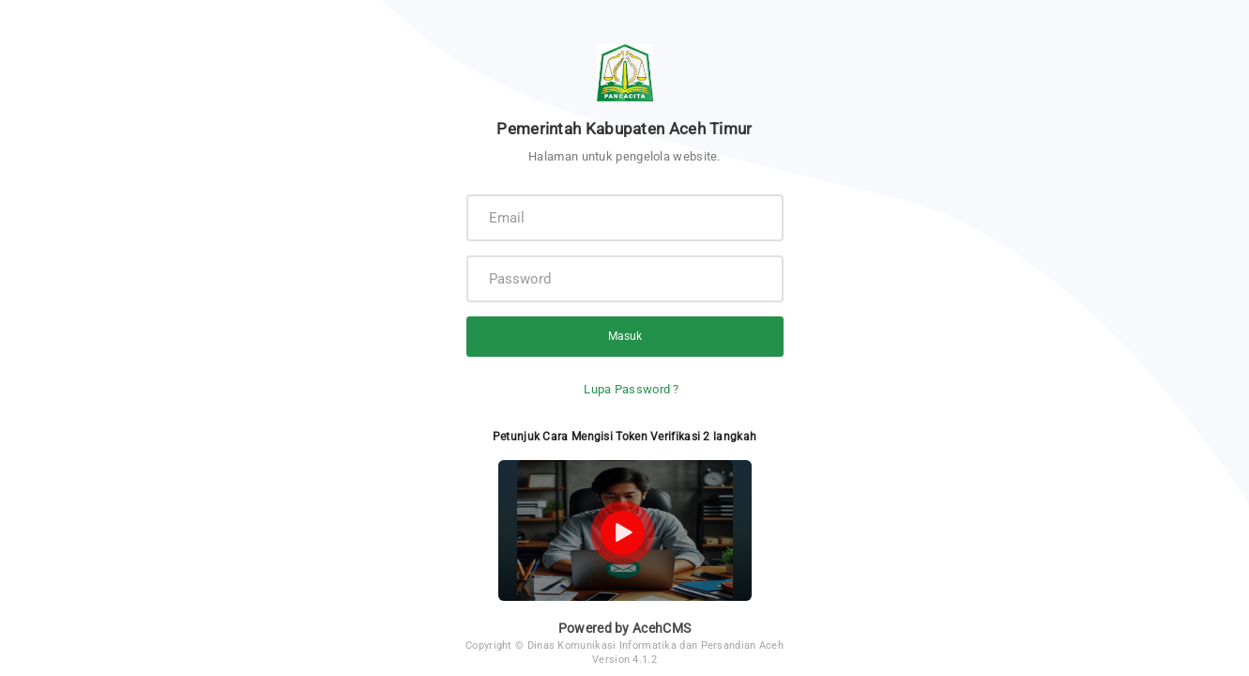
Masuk (625, 336)
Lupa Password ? (631, 389)
